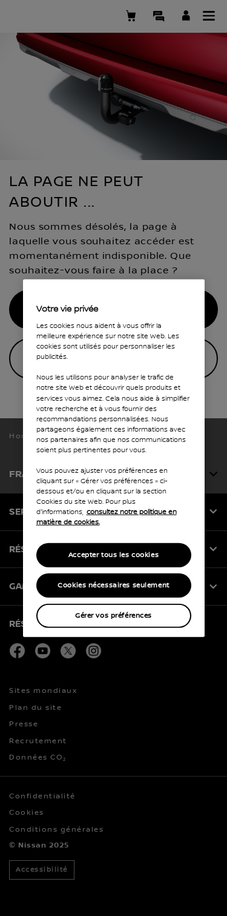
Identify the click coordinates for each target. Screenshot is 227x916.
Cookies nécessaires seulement (113, 585)
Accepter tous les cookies (113, 555)
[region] (114, 458)
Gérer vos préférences (113, 616)
